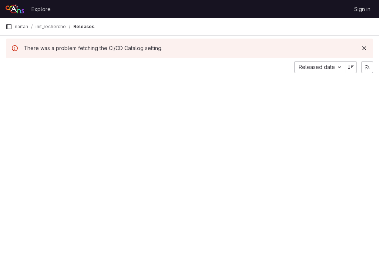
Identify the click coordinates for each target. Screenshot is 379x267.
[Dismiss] (364, 48)
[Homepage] (15, 9)
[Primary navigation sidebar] (9, 27)
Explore (41, 9)
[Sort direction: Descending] (351, 67)
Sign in (362, 9)
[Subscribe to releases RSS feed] (367, 67)
